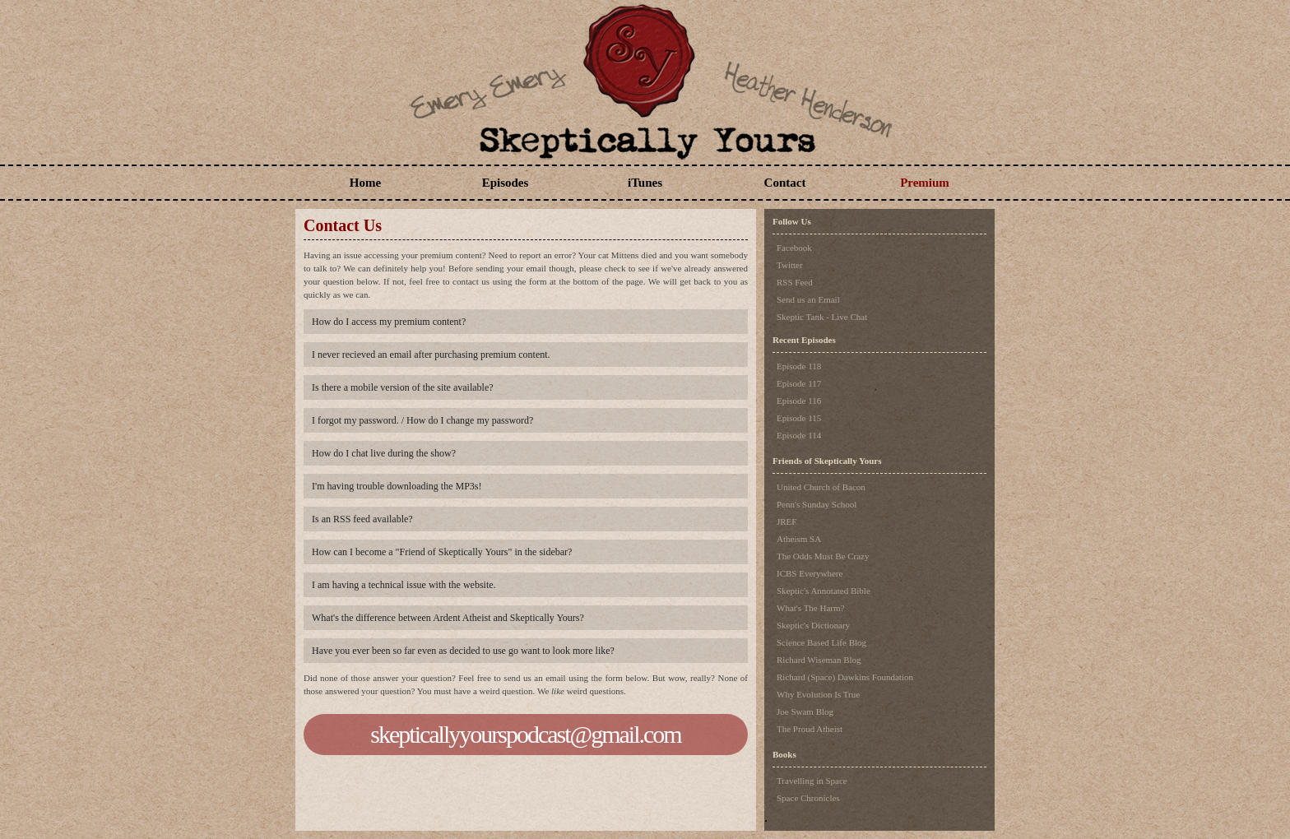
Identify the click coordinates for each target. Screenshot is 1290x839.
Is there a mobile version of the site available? (403, 387)
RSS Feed (795, 282)
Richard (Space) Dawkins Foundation (845, 677)
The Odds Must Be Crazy (823, 556)
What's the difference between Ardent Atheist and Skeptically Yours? (448, 617)
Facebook (794, 248)
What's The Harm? (810, 608)
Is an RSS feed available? (362, 519)
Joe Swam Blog (805, 711)
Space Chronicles (808, 798)
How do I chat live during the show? (384, 453)
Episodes (505, 182)
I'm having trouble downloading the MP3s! (396, 486)
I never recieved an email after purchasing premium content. (431, 354)
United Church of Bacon (821, 487)
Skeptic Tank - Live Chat (822, 317)
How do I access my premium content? (389, 321)
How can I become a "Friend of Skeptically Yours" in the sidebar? (442, 552)
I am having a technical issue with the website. (404, 585)
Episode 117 (799, 383)
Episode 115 (799, 418)
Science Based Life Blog (821, 642)
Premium (924, 182)
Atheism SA (799, 539)
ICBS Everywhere (809, 573)
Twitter (790, 265)
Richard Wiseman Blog (819, 660)
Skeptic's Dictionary (813, 625)
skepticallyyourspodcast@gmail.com (525, 734)
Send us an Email (808, 299)
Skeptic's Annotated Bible (823, 591)
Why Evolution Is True (818, 694)
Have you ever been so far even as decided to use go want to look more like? (463, 650)
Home (365, 182)
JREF (786, 521)
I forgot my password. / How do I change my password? (422, 420)
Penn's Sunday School (816, 504)
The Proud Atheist (809, 729)
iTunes (645, 182)
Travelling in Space (812, 781)
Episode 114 (799, 435)
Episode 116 (799, 401)
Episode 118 (799, 366)
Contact (785, 182)
